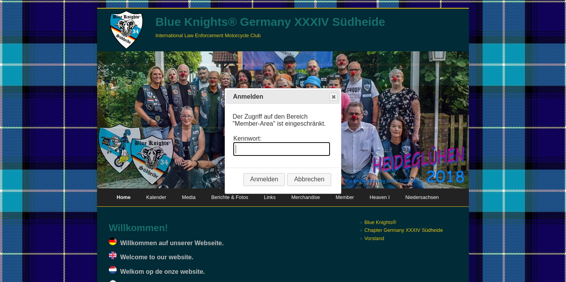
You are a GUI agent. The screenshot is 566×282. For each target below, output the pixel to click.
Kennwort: (247, 138)
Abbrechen (309, 179)
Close (333, 97)
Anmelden (264, 179)
